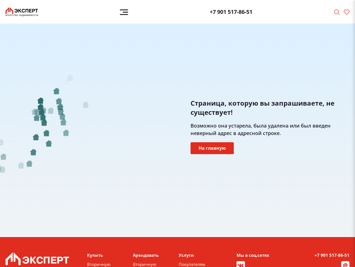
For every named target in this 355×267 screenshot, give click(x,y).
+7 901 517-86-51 (231, 12)
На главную (212, 148)
